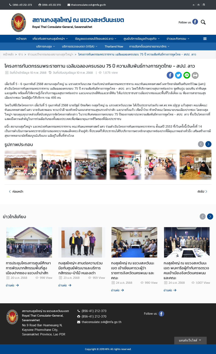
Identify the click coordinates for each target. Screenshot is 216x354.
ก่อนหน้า (15, 191)
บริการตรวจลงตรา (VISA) (80, 46)
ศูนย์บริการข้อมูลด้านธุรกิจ (142, 38)
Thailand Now (114, 46)
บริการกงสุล (46, 46)
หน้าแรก (21, 38)
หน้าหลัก (8, 54)
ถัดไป (203, 191)
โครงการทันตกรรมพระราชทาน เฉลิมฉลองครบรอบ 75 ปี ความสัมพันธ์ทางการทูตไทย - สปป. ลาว (137, 54)
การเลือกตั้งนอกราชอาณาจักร (150, 46)
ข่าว (20, 54)
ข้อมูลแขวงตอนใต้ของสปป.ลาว (96, 38)
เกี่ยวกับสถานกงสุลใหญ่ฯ (51, 38)
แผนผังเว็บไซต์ (190, 340)
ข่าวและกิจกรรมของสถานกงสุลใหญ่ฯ (50, 54)
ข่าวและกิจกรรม (178, 38)
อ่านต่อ (12, 285)
